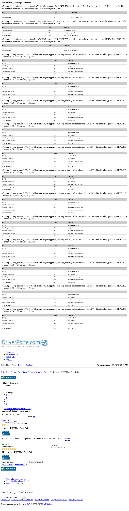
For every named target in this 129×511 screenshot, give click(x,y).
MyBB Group (47, 504)
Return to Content (42, 499)
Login (20, 365)
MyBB (27, 504)
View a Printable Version (16, 479)
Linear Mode (24, 409)
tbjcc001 (5, 420)
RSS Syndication (76, 499)
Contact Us (5, 499)
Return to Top (27, 499)
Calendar (10, 357)
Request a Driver (42, 372)
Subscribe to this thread (15, 483)
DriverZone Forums (26, 372)
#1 (34, 417)
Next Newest (20, 464)
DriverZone (16, 499)
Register (29, 365)
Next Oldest (8, 464)
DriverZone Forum (8, 372)
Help (9, 359)
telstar (67, 438)
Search (10, 352)
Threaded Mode (11, 409)
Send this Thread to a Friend (17, 481)
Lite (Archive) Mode (59, 499)
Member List (12, 354)
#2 (70, 441)
